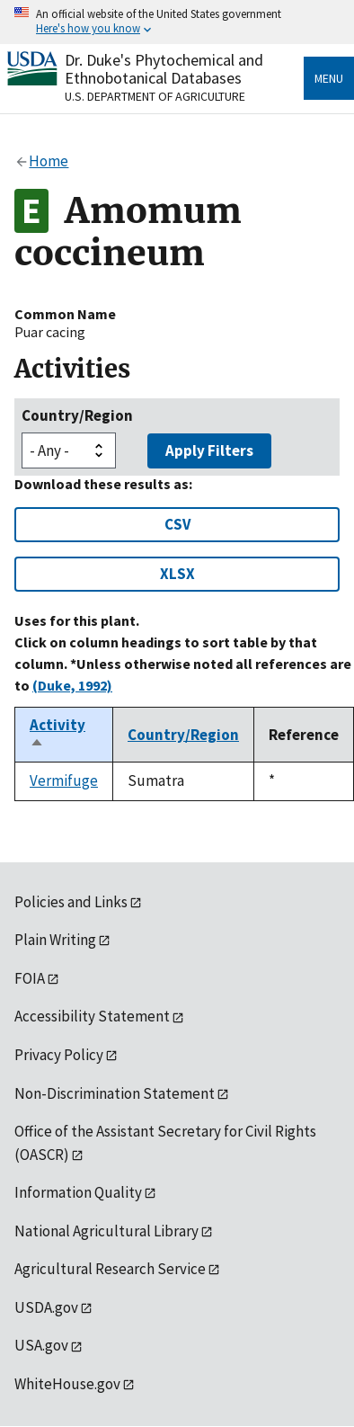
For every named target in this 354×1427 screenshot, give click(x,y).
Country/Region (77, 415)
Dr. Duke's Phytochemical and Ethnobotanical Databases (164, 68)
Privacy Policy (58, 1055)
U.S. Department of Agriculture (155, 96)
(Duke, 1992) (72, 685)
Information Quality (78, 1192)
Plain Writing (55, 940)
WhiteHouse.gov (67, 1384)
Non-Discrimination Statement (114, 1093)
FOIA (29, 978)
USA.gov (41, 1345)
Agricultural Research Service (110, 1269)
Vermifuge (64, 780)
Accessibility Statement (92, 1016)
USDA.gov (46, 1307)
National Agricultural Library (106, 1231)
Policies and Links (71, 902)
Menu (328, 78)
